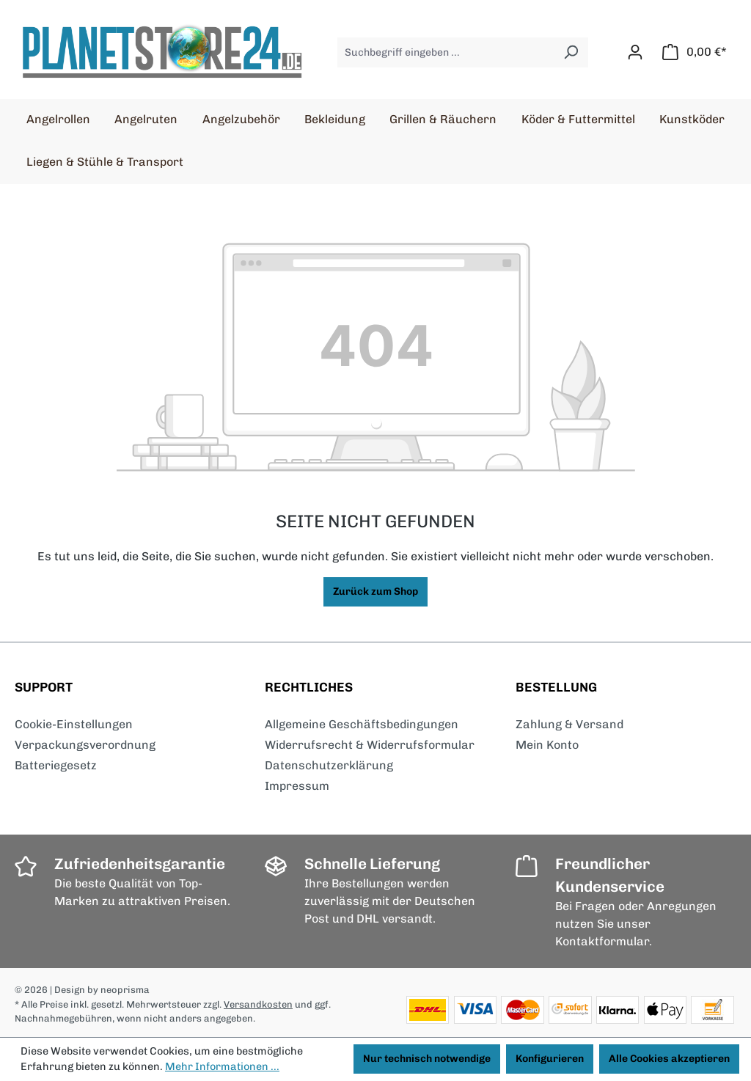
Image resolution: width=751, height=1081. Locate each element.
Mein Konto (547, 745)
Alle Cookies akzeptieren (669, 1058)
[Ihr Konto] (635, 52)
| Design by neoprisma (100, 989)
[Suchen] (571, 52)
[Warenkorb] (694, 52)
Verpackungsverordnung (85, 745)
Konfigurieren (550, 1058)
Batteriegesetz (56, 765)
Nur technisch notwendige (427, 1058)
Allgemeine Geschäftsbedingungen (361, 724)
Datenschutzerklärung (329, 765)
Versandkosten (258, 1004)
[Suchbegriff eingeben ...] (445, 52)
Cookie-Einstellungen (74, 724)
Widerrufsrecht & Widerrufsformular (370, 745)
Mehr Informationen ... (222, 1066)
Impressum (297, 786)
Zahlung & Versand (569, 724)
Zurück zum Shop (375, 591)
